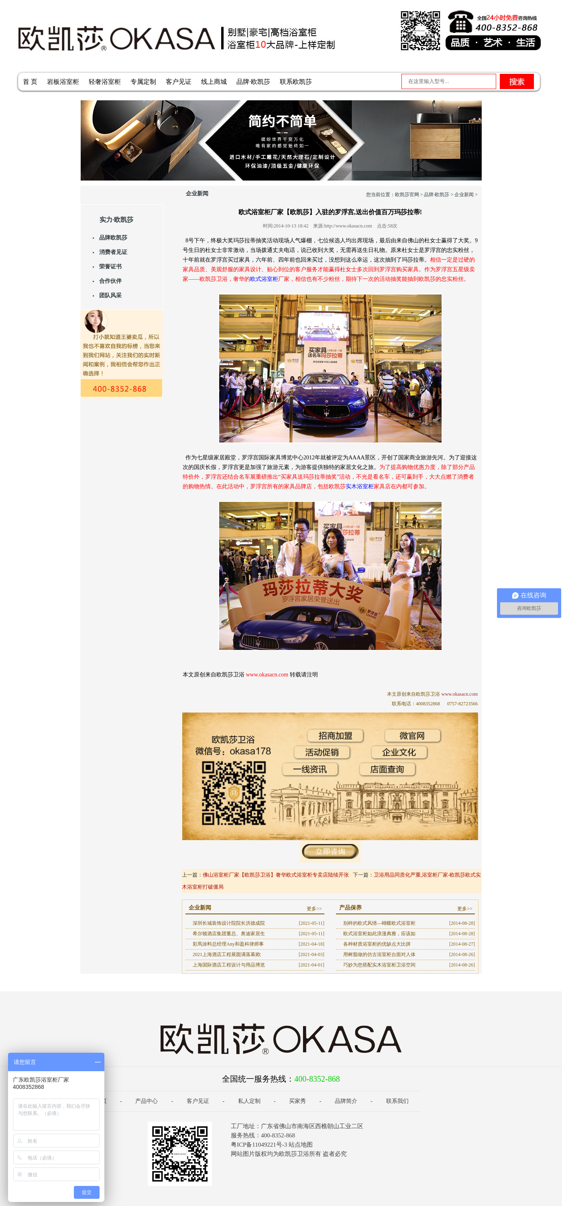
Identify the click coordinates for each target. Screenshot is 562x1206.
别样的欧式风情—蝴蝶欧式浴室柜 (379, 923)
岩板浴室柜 (63, 81)
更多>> (314, 909)
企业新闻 (464, 194)
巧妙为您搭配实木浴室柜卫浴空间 (379, 965)
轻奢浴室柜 (105, 81)
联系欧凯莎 (296, 81)
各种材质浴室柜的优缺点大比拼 (377, 944)
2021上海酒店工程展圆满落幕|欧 (227, 954)
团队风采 (110, 295)
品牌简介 (346, 1101)
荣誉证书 (110, 267)
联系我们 (397, 1101)
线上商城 (214, 81)
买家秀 (297, 1101)
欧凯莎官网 (407, 194)
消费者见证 (113, 252)
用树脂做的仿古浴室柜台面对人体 (379, 954)
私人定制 (249, 1101)
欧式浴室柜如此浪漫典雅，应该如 (379, 933)
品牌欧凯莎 (113, 238)
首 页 (30, 81)
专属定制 (143, 81)
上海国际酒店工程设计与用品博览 (229, 965)
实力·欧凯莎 (116, 219)
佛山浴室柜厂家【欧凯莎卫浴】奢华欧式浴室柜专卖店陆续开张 (276, 875)
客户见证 (178, 81)
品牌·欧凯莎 (253, 81)
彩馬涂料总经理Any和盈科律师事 (228, 944)
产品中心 (146, 1101)
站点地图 (301, 1144)
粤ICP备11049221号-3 (259, 1144)
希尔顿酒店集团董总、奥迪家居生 (229, 933)
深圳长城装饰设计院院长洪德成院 (229, 923)
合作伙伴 (110, 281)
